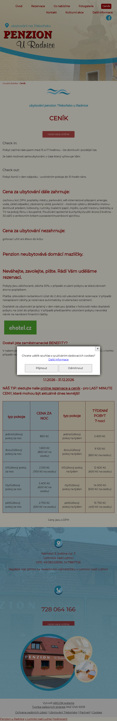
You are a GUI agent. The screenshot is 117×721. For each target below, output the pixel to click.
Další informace (58, 359)
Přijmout (41, 368)
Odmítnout (75, 368)
